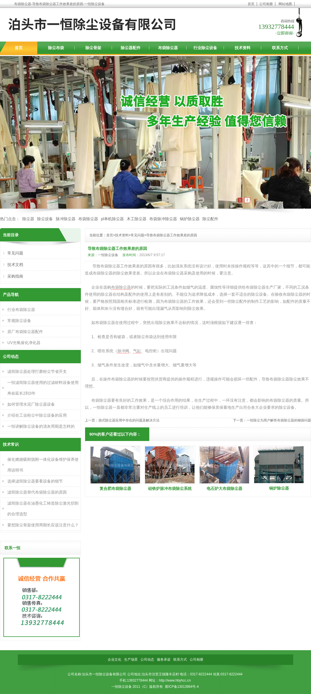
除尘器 (28, 219)
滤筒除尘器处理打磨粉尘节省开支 (37, 371)
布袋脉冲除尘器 (163, 219)
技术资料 (242, 48)
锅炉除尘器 (190, 219)
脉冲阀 (123, 351)
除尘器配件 (131, 48)
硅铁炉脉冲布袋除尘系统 (170, 488)
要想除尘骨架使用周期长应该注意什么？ (43, 525)
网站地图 (285, 4)
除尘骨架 (93, 48)
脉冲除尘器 (65, 219)
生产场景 (131, 659)
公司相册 (266, 4)
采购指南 (15, 276)
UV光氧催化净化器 (23, 342)
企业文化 (114, 659)
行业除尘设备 (205, 48)
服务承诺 (163, 659)
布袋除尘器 (168, 48)
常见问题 (137, 235)
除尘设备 (45, 219)
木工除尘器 (136, 219)
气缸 (137, 351)
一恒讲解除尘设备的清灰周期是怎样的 (41, 426)
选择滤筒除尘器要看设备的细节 (35, 481)
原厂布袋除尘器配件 (25, 331)
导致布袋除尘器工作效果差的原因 (171, 235)
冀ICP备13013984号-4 (182, 687)
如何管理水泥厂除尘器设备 (31, 404)
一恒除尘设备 (108, 255)
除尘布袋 (56, 48)
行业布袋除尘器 (21, 309)
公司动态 (147, 659)
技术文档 (15, 264)
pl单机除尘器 (112, 219)
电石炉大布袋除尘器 (224, 488)
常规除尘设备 (19, 320)
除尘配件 (210, 219)
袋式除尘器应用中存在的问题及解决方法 (128, 420)
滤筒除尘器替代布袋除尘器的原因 (37, 492)
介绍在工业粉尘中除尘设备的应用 (37, 415)
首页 (251, 4)
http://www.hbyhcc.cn (175, 680)
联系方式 (280, 48)
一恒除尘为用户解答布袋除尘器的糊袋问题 (279, 420)
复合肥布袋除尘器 (115, 488)
